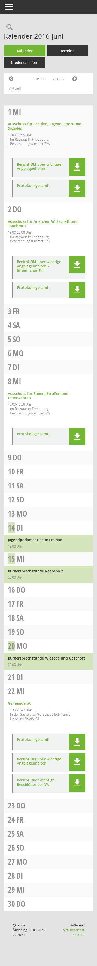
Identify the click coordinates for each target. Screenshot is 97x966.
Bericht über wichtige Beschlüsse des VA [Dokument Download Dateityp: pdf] (36, 782)
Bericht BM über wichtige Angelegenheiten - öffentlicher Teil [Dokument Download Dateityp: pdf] (39, 266)
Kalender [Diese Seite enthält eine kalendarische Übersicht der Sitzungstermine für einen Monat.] (25, 50)
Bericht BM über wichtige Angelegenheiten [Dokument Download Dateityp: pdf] (39, 166)
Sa (16, 325)
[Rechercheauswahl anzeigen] (8, 27)
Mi (17, 111)
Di (16, 367)
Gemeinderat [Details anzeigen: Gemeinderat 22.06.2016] (19, 703)
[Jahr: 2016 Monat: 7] (75, 79)
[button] (77, 167)
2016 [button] (58, 78)
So (16, 339)
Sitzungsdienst (73, 932)
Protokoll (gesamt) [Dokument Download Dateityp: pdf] (33, 186)
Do (17, 209)
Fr (16, 311)
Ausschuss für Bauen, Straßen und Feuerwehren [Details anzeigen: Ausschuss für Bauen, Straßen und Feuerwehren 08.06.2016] (38, 395)
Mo (18, 353)
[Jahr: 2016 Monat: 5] (11, 79)
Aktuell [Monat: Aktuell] (15, 88)
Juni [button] (39, 78)
